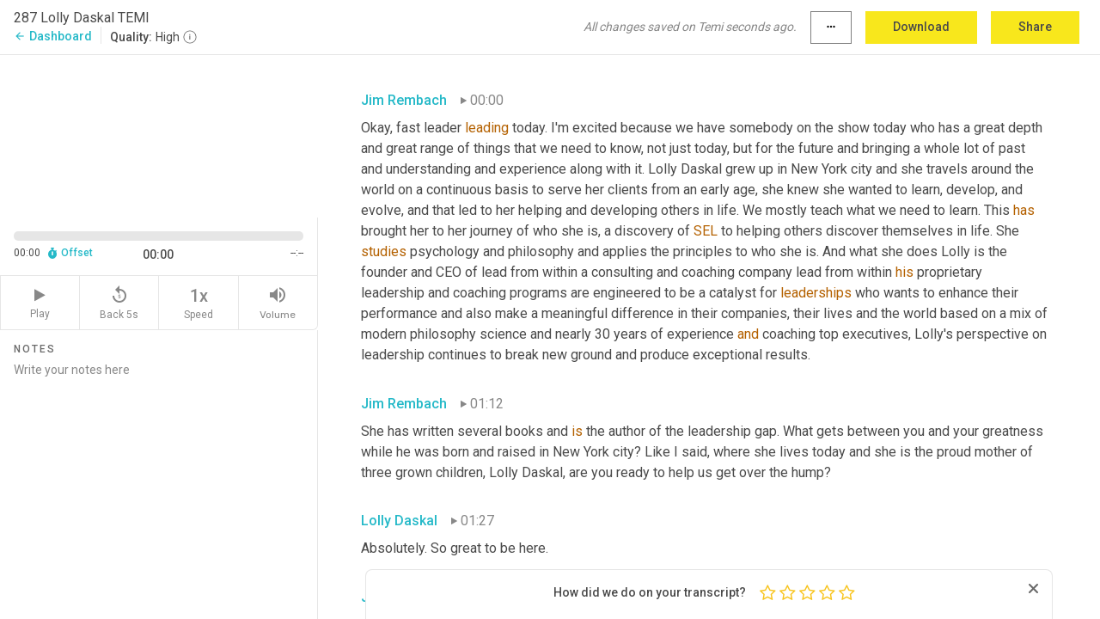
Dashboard (53, 36)
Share (1035, 27)
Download (921, 27)
